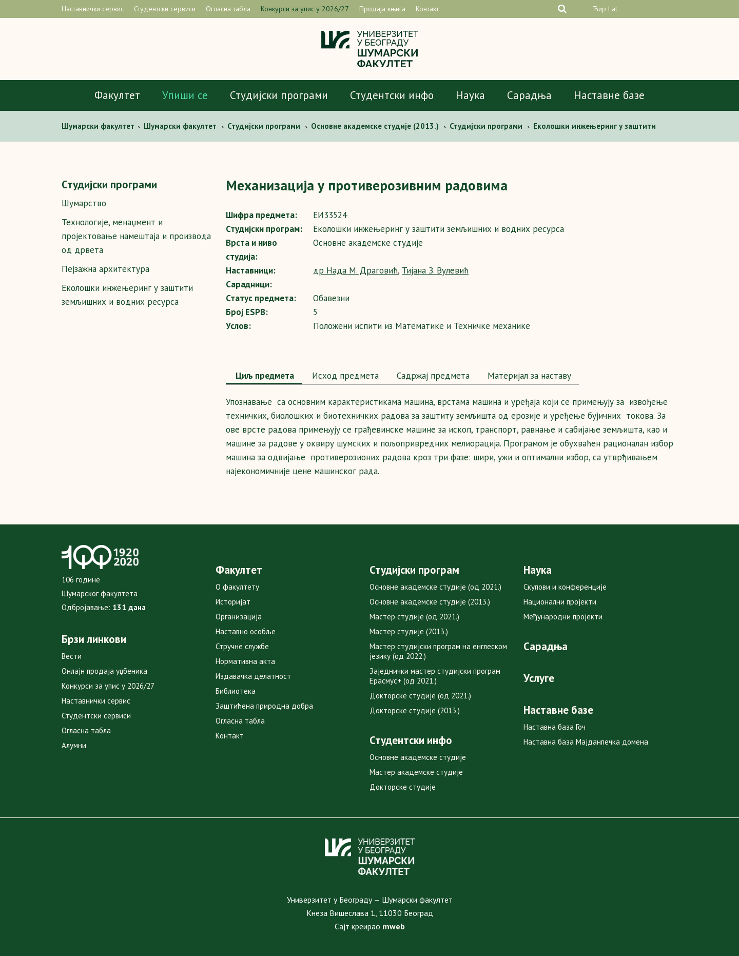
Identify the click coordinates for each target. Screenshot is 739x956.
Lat (612, 8)
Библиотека (236, 691)
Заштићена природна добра (264, 706)
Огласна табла (228, 8)
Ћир (599, 8)
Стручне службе (242, 646)
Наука (470, 95)
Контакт (427, 8)
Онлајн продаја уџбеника (104, 671)
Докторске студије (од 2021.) (420, 695)
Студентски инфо (392, 95)
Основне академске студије (417, 757)
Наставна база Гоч (554, 727)
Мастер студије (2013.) (408, 631)
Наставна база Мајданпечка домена (585, 742)
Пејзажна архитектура (105, 269)
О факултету (237, 587)
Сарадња (529, 95)
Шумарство (84, 203)
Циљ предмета (264, 375)
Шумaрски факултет (99, 126)
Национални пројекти (559, 602)
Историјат (233, 602)
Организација (239, 616)
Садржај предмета (432, 375)
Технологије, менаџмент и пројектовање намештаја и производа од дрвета (136, 236)
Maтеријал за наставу (528, 375)
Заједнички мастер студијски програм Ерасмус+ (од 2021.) (434, 676)
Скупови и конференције (565, 587)
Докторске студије (402, 787)
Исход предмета (344, 375)
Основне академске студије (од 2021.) (435, 587)
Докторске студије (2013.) (414, 710)
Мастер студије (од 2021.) (414, 616)
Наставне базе (609, 95)
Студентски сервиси (165, 8)
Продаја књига (382, 8)
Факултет (117, 95)
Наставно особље (246, 631)
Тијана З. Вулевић (435, 270)
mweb (393, 926)
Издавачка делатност (253, 676)
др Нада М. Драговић (355, 270)
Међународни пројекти (562, 616)
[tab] (264, 376)
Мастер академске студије (416, 772)
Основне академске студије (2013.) (429, 602)
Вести (72, 656)
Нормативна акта (245, 661)
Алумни (74, 745)
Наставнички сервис (93, 8)
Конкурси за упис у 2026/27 (305, 8)
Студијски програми (279, 95)
